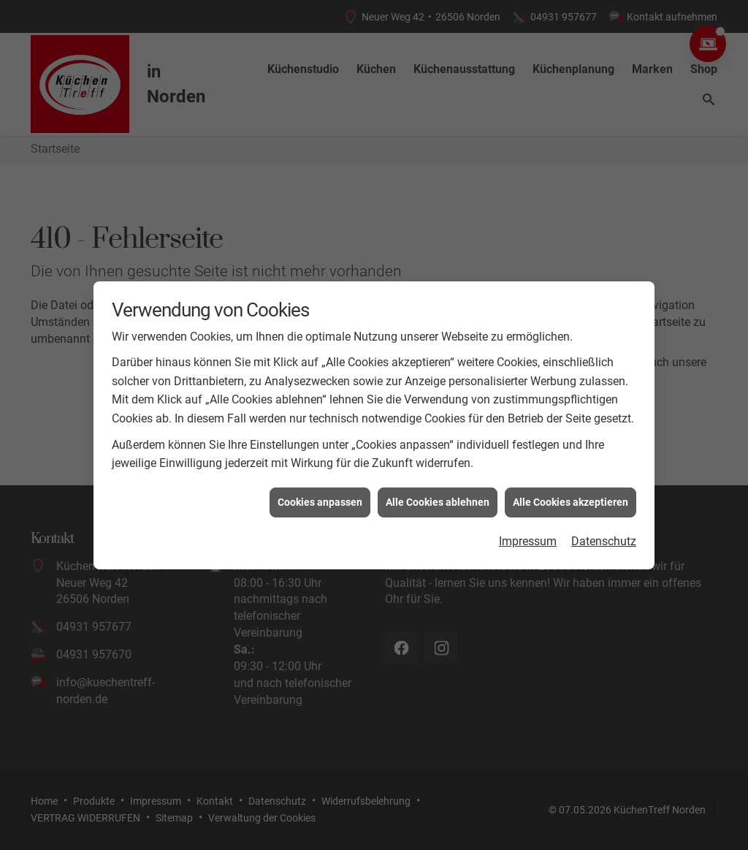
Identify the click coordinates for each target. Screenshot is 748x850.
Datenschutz (603, 539)
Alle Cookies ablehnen (437, 499)
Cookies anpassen (320, 499)
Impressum (528, 539)
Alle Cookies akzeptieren (570, 499)
